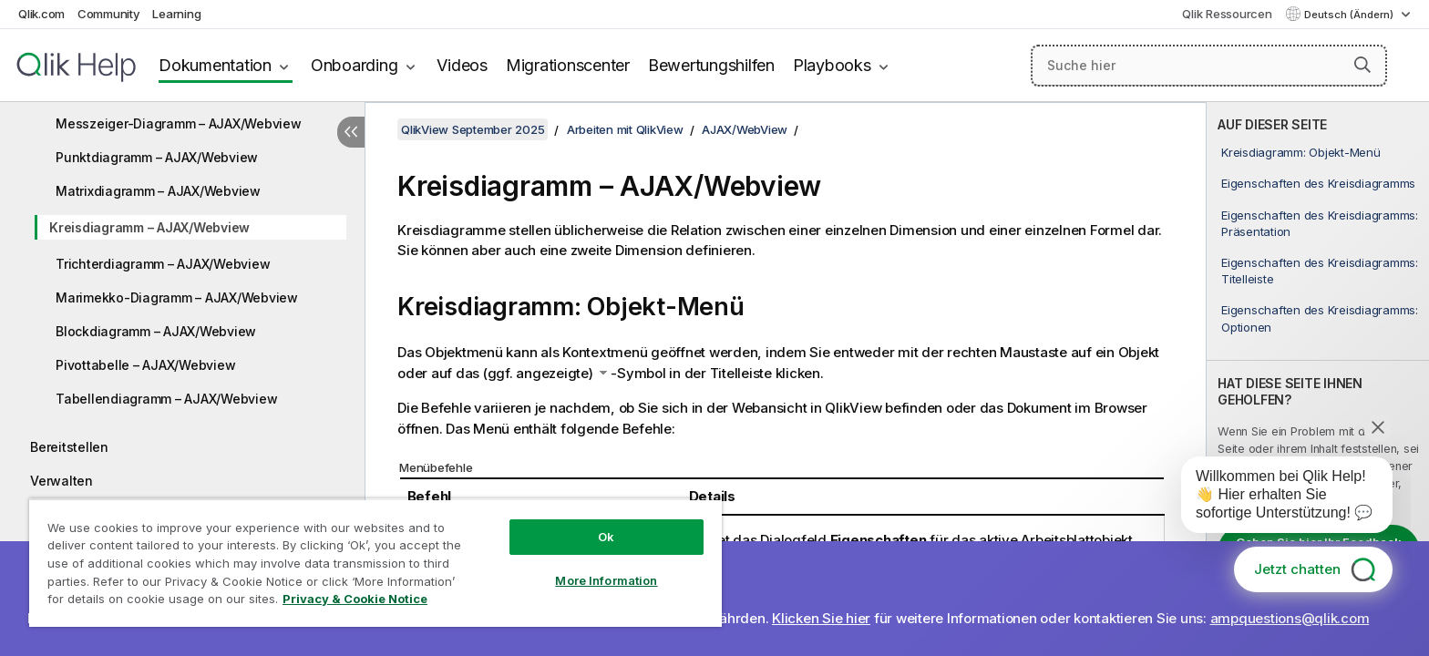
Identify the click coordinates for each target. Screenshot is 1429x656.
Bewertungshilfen (711, 65)
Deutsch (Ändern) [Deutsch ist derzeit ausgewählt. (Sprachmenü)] (1350, 14)
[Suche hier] (1209, 65)
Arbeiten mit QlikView (625, 129)
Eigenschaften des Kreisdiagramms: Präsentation (1319, 223)
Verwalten (61, 480)
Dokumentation (215, 65)
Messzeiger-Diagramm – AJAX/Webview (179, 123)
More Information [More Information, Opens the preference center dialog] (606, 580)
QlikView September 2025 (472, 129)
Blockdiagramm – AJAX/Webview (156, 331)
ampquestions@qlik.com (1290, 618)
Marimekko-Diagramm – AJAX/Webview (177, 297)
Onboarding (354, 65)
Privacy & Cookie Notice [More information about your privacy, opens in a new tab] (355, 598)
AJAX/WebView (744, 129)
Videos (462, 65)
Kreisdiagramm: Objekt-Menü (1301, 152)
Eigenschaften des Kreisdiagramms (1318, 183)
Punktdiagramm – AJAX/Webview (157, 157)
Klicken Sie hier (821, 618)
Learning (176, 13)
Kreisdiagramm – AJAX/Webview (149, 227)
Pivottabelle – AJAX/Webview (145, 365)
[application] (1274, 498)
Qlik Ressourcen (1226, 13)
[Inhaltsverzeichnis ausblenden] (351, 132)
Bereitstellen (69, 447)
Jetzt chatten (1297, 569)
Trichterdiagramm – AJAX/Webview (163, 264)
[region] (375, 562)
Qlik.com (41, 13)
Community (108, 13)
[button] (1362, 65)
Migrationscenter (568, 65)
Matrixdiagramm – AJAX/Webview (158, 191)
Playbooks (832, 65)
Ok (606, 536)
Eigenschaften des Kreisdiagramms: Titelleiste (1319, 270)
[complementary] (1318, 379)
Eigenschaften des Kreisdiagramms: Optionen (1319, 317)
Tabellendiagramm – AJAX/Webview (166, 398)
